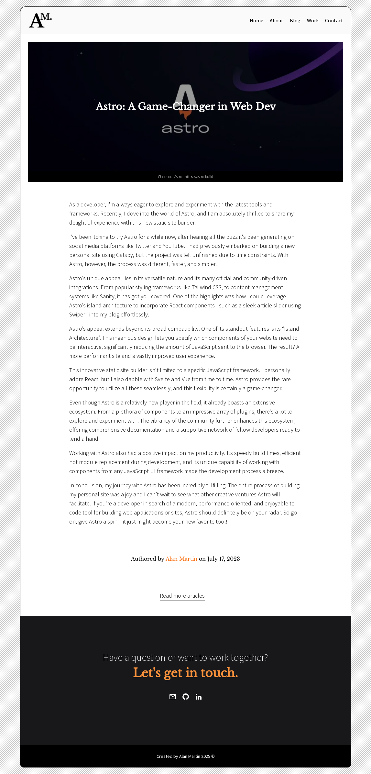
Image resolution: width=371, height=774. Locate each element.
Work (313, 20)
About (276, 20)
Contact (334, 20)
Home (256, 20)
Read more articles (182, 595)
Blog (295, 20)
